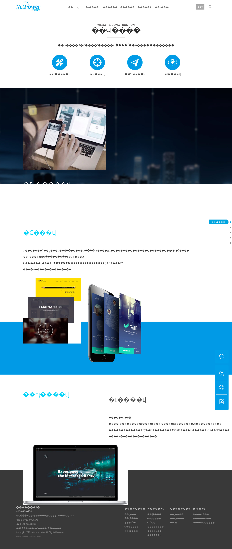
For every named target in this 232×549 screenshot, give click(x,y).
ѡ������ (131, 527)
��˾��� (130, 514)
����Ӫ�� (154, 531)
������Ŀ (110, 7)
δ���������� (204, 522)
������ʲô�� (202, 518)
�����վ (218, 242)
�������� (127, 7)
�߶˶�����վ (218, 227)
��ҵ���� (177, 518)
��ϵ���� (162, 7)
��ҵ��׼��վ (218, 237)
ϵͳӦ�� (151, 522)
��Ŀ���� (218, 222)
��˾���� (176, 514)
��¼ (200, 7)
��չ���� (131, 518)
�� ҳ (73, 7)
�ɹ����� (92, 7)
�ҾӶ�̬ (173, 522)
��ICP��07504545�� (28, 536)
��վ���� (154, 514)
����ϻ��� (201, 514)
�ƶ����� (154, 518)
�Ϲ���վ (218, 232)
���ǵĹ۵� (130, 522)
